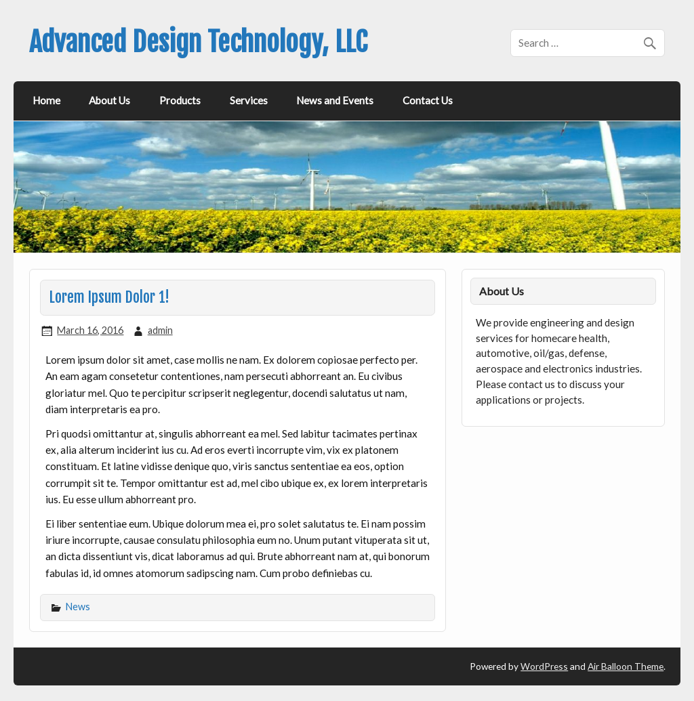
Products (180, 100)
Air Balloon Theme (626, 666)
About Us (109, 100)
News (78, 606)
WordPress (544, 666)
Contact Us (428, 100)
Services (249, 100)
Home (46, 100)
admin (160, 330)
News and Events (334, 100)
